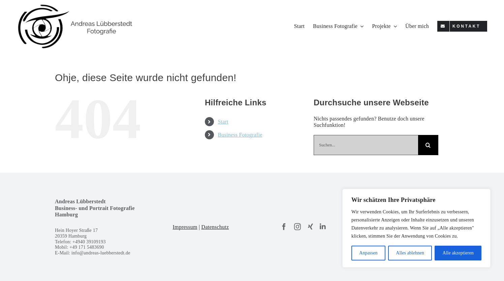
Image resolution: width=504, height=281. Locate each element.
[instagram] (297, 226)
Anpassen (368, 252)
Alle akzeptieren (458, 252)
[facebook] (284, 226)
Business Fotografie (240, 135)
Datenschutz (215, 227)
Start (223, 122)
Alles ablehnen (410, 252)
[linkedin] (323, 226)
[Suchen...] (366, 145)
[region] (416, 228)
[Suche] (428, 145)
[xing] (310, 226)
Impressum (184, 227)
